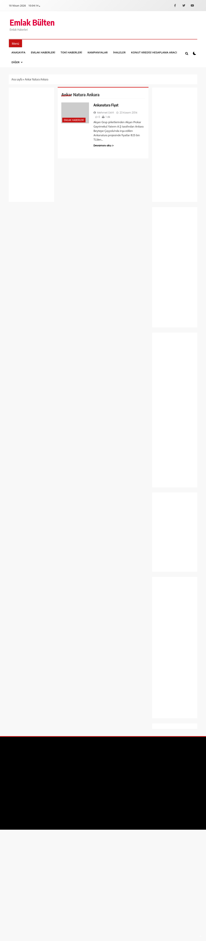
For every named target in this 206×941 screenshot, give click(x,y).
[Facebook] (175, 5)
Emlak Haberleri (43, 52)
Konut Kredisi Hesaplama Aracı (154, 52)
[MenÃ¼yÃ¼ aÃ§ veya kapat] (15, 43)
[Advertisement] (31, 144)
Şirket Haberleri (166, 457)
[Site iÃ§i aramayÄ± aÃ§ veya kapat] (186, 53)
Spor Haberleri (165, 465)
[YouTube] (192, 5)
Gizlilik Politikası (185, 756)
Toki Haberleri (71, 52)
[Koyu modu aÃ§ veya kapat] (194, 53)
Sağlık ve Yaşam (166, 449)
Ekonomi (162, 355)
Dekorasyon (164, 348)
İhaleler (119, 52)
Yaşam (161, 481)
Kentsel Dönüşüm (167, 410)
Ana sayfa (16, 79)
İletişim (136, 756)
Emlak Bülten (32, 22)
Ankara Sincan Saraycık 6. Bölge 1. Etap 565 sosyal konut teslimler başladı (174, 238)
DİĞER (15, 62)
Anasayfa (18, 52)
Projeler (161, 442)
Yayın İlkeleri (152, 756)
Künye (168, 756)
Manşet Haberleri (167, 418)
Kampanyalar (98, 52)
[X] (184, 5)
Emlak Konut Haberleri (170, 371)
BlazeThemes (66, 756)
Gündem (162, 387)
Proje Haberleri (166, 434)
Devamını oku (104, 145)
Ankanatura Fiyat (106, 105)
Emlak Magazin (166, 379)
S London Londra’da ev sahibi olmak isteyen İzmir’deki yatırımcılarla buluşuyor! (173, 267)
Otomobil (162, 426)
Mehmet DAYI (105, 112)
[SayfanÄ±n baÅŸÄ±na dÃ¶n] (200, 936)
